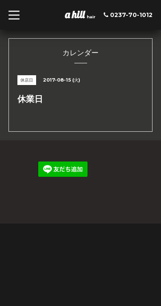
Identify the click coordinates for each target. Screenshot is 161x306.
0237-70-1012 (131, 15)
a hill (76, 14)
